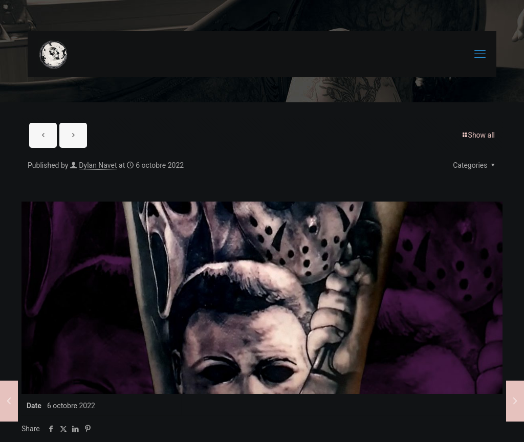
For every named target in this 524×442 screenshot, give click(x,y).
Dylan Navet (98, 165)
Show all (478, 135)
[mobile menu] (480, 54)
